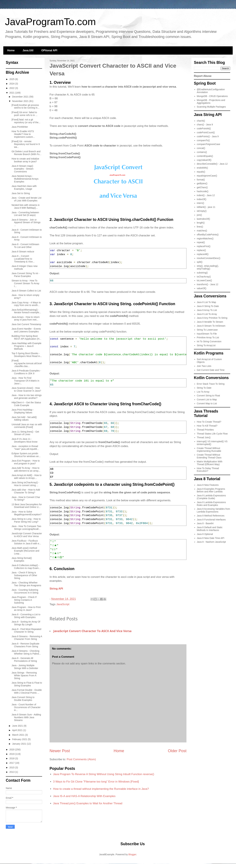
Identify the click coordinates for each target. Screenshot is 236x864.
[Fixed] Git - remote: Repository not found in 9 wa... (26, 144)
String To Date (204, 387)
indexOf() (201, 199)
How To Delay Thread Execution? (208, 469)
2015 (12, 767)
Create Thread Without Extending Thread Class (209, 456)
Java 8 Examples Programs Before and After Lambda (211, 490)
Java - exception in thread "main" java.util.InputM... (25, 447)
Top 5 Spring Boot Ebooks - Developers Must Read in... (27, 354)
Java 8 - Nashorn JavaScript (211, 542)
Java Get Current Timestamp (26, 324)
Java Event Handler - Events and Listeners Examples (26, 330)
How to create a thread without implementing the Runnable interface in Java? (101, 788)
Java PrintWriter (20, 127)
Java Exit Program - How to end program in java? (26, 462)
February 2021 (20, 739)
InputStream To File (207, 333)
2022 (12, 88)
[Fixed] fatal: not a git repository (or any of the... (26, 121)
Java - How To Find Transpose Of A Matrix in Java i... (25, 381)
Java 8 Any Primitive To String (212, 318)
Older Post (177, 751)
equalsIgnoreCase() (207, 175)
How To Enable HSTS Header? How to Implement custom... (23, 134)
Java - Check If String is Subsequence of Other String (24, 575)
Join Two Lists (204, 366)
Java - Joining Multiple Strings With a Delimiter (25, 667)
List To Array (203, 391)
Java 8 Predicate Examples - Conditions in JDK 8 (26, 372)
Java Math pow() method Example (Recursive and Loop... (25, 551)
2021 (12, 92)
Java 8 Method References (210, 515)
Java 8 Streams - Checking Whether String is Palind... (26, 652)
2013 (12, 772)
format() (201, 179)
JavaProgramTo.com (50, 21)
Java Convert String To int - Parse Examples (25, 274)
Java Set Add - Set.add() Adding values (24, 418)
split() (199, 262)
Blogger (132, 854)
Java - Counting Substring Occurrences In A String (25, 591)
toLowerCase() (204, 280)
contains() (202, 152)
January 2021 (19, 743)
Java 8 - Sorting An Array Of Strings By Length (26, 623)
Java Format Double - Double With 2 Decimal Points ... (27, 691)
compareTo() (203, 140)
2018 (12, 758)
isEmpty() (202, 211)
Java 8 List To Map (206, 302)
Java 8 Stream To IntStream (211, 325)
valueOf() (201, 288)
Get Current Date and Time (211, 370)
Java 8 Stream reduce (23, 251)
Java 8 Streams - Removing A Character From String (27, 637)
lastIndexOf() (203, 219)
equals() (201, 171)
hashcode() (202, 191)
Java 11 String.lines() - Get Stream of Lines (25, 433)
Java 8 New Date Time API (210, 538)
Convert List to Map (207, 399)
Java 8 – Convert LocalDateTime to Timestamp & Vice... (23, 259)
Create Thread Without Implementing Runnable (209, 449)
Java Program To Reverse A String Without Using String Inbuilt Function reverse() (103, 774)
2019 (12, 754)
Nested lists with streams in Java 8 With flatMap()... (26, 206)
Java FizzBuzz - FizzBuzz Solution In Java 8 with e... (26, 542)
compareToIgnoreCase (208, 144)
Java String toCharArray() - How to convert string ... (25, 484)
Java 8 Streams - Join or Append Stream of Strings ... (26, 222)
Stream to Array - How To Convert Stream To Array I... (25, 283)
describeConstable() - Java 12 (212, 163)
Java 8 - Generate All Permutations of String (24, 659)
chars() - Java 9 (205, 124)
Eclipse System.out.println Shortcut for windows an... (26, 455)
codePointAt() (204, 128)
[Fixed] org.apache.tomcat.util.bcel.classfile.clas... (27, 363)
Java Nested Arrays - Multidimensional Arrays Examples (25, 179)
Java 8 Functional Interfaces (211, 519)
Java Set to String (21, 193)
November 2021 (20, 101)
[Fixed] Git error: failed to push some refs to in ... (24, 113)
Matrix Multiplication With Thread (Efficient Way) (209, 463)
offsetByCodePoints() (208, 234)
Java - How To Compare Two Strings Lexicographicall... (26, 527)
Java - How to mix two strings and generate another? (27, 396)
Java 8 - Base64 (205, 523)
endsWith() (202, 167)
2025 (12, 79)
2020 (12, 749)
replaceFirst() (203, 246)
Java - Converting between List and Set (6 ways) (25, 214)
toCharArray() (204, 276)
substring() (202, 272)
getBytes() (202, 183)
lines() (200, 226)
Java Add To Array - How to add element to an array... (26, 469)
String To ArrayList (206, 345)
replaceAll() (203, 254)
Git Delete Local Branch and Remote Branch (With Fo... (26, 153)
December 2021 (20, 96)
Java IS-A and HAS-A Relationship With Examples (84, 796)
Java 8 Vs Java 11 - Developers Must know (24, 440)
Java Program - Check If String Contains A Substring (24, 600)
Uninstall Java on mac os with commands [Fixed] (27, 426)
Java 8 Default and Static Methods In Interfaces (210, 528)
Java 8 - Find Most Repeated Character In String (26, 630)
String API (56, 588)
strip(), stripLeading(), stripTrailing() (208, 267)
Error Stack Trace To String (211, 384)
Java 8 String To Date (208, 306)
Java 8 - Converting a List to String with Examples (26, 616)
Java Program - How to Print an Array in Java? (26, 608)
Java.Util (27, 50)
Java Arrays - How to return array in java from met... (26, 318)
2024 (12, 83)
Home (11, 50)
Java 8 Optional (205, 534)
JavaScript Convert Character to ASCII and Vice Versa (92, 631)
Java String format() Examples (22, 559)
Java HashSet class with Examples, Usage (24, 187)
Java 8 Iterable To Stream (210, 321)
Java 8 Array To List (207, 310)
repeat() (201, 242)
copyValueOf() (204, 160)
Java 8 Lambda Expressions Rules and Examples (211, 503)
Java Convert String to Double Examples (23, 698)
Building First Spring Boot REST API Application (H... (26, 337)
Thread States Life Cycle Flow (212, 433)
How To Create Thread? (209, 421)
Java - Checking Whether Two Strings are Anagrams (26, 584)
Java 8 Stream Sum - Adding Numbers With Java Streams (26, 717)
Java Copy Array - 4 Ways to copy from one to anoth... (26, 304)
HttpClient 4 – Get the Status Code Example (26, 404)
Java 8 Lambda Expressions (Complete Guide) (211, 497)
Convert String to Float (208, 395)
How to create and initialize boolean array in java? (25, 160)
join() (199, 215)
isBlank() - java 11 (206, 207)
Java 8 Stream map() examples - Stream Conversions (22, 169)
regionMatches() (205, 238)
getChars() (202, 187)
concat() (201, 148)
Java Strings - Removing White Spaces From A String (24, 675)
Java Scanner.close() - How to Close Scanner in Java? (26, 389)
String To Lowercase (207, 329)
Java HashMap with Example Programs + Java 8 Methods (26, 346)
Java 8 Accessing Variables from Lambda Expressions (213, 510)
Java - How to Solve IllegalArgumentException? (27, 513)
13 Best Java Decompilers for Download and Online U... (27, 506)
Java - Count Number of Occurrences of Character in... (26, 707)
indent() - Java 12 (206, 195)
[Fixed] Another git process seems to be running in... (25, 106)
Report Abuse (203, 75)
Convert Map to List (207, 403)
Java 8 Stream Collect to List (26, 290)
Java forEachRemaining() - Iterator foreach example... (26, 311)
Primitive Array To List (208, 337)
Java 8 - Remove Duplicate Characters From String (25, 645)
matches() (202, 230)
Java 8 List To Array (207, 314)
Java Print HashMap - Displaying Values (23, 411)
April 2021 (17, 730)
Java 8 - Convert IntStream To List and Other (25, 245)
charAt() (201, 120)
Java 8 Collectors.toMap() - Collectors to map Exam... (26, 566)
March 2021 (18, 735)
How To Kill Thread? (207, 425)
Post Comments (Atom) (81, 759)
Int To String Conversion (209, 341)
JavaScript (62, 604)
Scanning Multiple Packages (211, 106)
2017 (12, 763)
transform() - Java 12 (207, 284)
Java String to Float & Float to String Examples (27, 684)
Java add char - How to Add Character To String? (26, 491)
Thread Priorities (205, 429)
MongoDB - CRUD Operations (212, 96)
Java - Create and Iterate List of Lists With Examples (26, 199)
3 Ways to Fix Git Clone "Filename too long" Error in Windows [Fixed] (96, 781)
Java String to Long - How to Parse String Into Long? (26, 520)
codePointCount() (206, 132)
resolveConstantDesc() (208, 258)
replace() (201, 250)
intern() (200, 203)
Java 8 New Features (208, 485)
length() (201, 222)
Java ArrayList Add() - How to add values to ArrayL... (26, 476)
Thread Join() (204, 437)
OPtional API (49, 50)
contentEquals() (205, 156)
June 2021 (17, 725)
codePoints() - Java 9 (208, 136)
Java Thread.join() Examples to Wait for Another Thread (87, 803)
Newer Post (60, 751)
